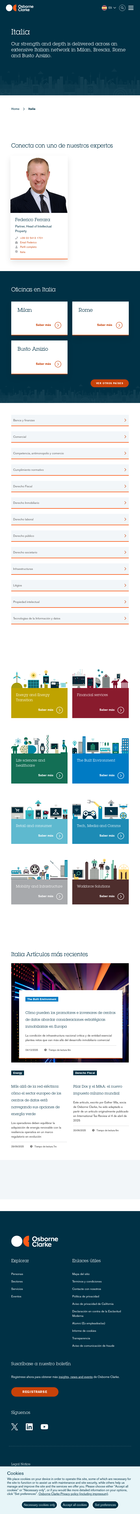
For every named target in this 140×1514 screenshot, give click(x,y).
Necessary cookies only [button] (39, 1505)
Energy (17, 1072)
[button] (109, 7)
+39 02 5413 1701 (31, 238)
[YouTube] (44, 1426)
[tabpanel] (39, 207)
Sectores (17, 1281)
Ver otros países (109, 383)
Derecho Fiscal (85, 1072)
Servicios (17, 1288)
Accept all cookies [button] (75, 1505)
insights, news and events (76, 1377)
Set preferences (105, 1505)
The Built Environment (41, 999)
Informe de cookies (84, 1330)
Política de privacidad (85, 1296)
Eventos (16, 1296)
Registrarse (34, 1392)
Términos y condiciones (87, 1281)
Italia (22, 252)
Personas (17, 1274)
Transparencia (81, 1338)
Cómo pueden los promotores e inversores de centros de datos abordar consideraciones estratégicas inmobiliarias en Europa (70, 1020)
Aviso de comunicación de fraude (93, 1345)
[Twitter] (14, 1426)
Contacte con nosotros (86, 1288)
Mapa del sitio (81, 1274)
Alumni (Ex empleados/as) (88, 1323)
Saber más (44, 325)
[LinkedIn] (29, 1426)
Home (15, 108)
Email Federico (28, 242)
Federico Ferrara (32, 220)
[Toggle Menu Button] (131, 8)
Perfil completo (28, 247)
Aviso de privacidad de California (93, 1303)
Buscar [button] (122, 8)
